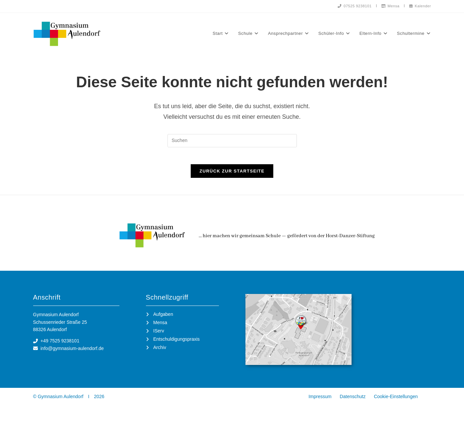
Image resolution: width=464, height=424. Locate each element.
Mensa (388, 6)
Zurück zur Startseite (231, 175)
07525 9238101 (350, 6)
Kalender (419, 6)
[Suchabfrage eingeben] (232, 142)
